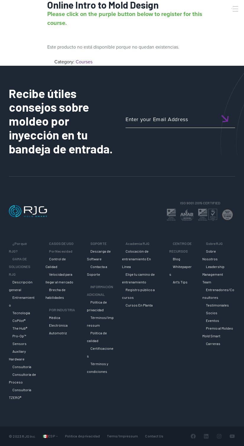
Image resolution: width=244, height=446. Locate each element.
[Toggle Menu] (235, 9)
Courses (84, 61)
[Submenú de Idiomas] (57, 436)
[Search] (227, 19)
